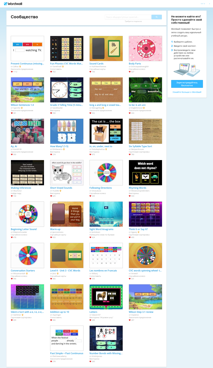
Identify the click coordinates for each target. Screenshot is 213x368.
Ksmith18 (17, 149)
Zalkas (16, 66)
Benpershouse (137, 149)
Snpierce (135, 315)
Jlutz (54, 273)
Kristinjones (97, 356)
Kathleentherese (99, 66)
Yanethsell (57, 66)
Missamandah (19, 273)
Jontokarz (96, 232)
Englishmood (137, 108)
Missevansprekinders (140, 190)
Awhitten (17, 315)
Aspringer (57, 315)
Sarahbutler (58, 108)
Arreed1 (134, 273)
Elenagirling (97, 108)
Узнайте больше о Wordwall (187, 92)
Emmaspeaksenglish (140, 66)
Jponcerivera (58, 232)
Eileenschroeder (20, 232)
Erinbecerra (57, 149)
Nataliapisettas (98, 149)
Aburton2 (17, 190)
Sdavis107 (96, 315)
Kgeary (134, 232)
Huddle (56, 190)
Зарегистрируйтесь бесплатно (187, 84)
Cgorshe (16, 108)
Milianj (95, 273)
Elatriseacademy (60, 356)
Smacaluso (96, 190)
